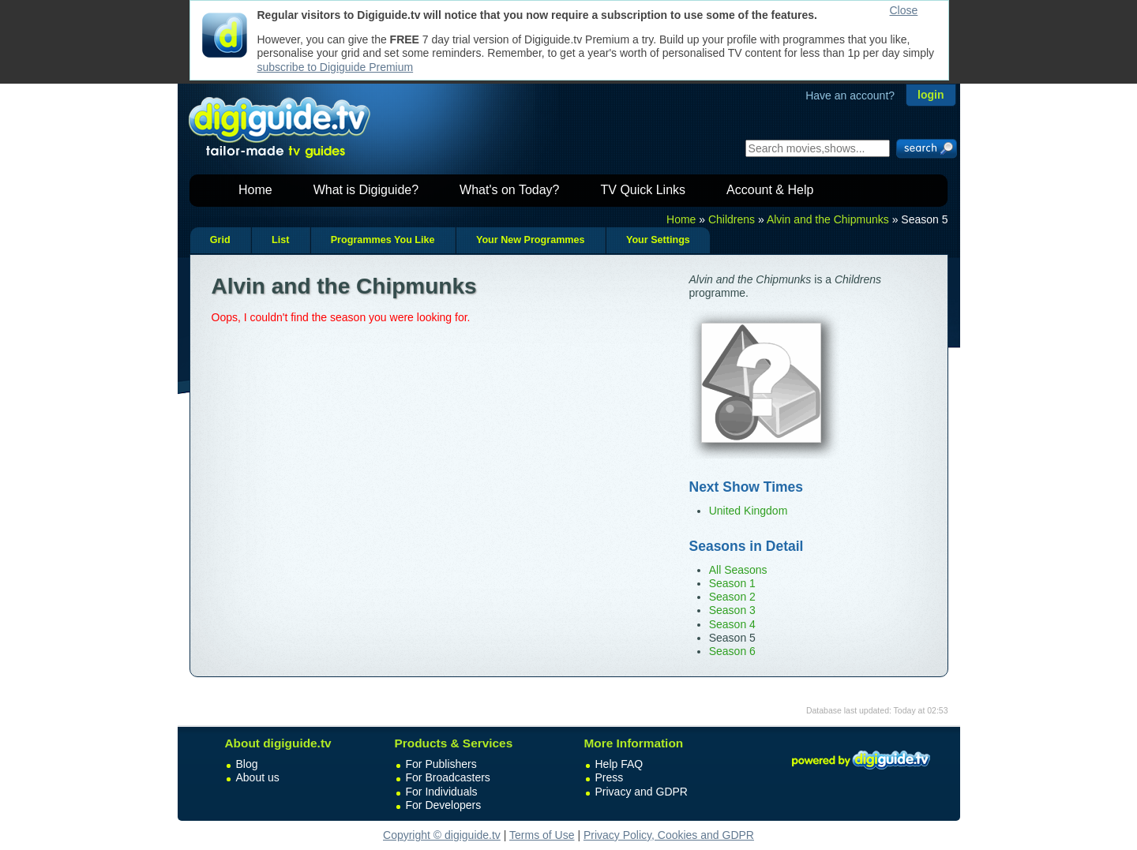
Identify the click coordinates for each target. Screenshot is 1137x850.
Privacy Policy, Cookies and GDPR (669, 835)
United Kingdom (748, 510)
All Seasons (738, 570)
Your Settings (658, 239)
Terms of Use (541, 835)
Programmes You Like (383, 239)
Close (904, 10)
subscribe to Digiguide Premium (335, 67)
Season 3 (732, 610)
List (280, 239)
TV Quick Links (642, 190)
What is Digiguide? (365, 190)
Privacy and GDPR (641, 791)
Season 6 (732, 651)
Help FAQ (619, 764)
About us (258, 777)
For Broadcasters (448, 777)
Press (609, 777)
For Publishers (441, 764)
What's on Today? (509, 190)
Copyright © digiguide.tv (442, 835)
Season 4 (732, 624)
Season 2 (732, 596)
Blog (247, 764)
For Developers (444, 805)
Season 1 (732, 583)
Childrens (731, 219)
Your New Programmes (530, 239)
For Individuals (442, 791)
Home (255, 190)
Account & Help (769, 190)
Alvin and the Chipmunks (828, 219)
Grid (220, 239)
